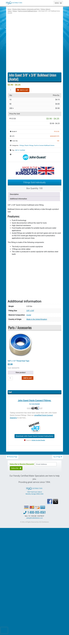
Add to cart (22, 90)
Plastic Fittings (29, 145)
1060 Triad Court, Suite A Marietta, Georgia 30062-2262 (34, 491)
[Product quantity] (11, 90)
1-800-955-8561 (37, 512)
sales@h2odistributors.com (34, 518)
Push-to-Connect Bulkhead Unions (27, 11)
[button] (57, 3)
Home (9, 9)
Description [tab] (14, 194)
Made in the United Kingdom (36, 319)
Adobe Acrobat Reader (38, 440)
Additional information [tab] (18, 199)
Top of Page (57, 457)
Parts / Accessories (20, 327)
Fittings (15, 11)
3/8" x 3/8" (30, 311)
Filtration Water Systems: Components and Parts (26, 9)
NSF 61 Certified (20, 150)
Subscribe (16, 468)
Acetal (28, 315)
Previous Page (12, 457)
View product (20, 372)
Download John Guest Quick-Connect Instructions (34, 436)
